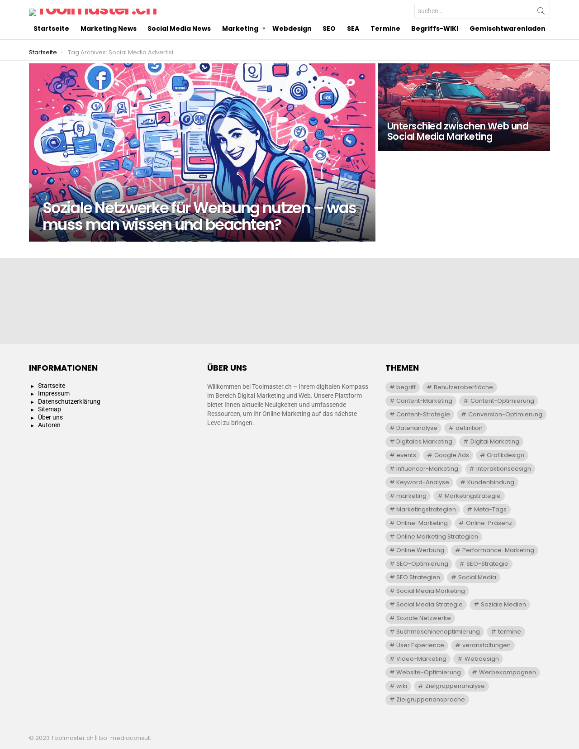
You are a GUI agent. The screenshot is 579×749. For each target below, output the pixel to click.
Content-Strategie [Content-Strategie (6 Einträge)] (423, 414)
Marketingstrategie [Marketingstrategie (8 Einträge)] (473, 495)
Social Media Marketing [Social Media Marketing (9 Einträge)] (430, 591)
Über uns (50, 417)
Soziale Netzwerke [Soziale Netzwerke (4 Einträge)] (423, 618)
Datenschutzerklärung (69, 401)
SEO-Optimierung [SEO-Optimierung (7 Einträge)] (422, 563)
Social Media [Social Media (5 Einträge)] (477, 577)
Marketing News (109, 46)
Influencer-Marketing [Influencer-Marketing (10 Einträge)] (427, 468)
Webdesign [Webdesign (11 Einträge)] (482, 658)
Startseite (51, 46)
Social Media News (179, 46)
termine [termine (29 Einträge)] (509, 631)
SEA (353, 46)
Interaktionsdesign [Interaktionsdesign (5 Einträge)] (503, 468)
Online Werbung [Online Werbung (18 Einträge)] (420, 550)
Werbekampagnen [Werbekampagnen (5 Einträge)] (507, 672)
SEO (329, 46)
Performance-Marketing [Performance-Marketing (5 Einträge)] (498, 550)
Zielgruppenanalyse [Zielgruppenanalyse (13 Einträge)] (455, 686)
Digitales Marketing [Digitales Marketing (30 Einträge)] (424, 441)
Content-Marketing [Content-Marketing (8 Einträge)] (424, 400)
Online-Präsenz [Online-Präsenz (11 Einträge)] (489, 523)
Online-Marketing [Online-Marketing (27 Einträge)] (422, 523)
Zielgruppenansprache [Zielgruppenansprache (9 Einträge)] (430, 699)
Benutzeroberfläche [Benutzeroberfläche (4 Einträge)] (463, 387)
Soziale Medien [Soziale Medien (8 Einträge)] (503, 604)
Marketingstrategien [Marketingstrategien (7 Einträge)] (426, 509)
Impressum (54, 393)
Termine (385, 46)
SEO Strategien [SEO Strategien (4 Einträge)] (418, 577)
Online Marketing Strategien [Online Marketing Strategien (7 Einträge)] (437, 536)
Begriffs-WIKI (434, 46)
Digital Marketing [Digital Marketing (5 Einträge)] (494, 441)
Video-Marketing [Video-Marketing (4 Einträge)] (421, 658)
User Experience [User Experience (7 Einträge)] (420, 645)
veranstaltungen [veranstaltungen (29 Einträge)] (486, 645)
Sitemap (49, 409)
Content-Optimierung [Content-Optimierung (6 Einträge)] (502, 400)
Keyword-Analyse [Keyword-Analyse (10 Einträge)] (422, 482)
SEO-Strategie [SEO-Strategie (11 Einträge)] (487, 563)
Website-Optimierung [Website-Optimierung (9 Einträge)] (428, 672)
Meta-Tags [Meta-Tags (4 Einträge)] (490, 509)
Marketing (240, 46)
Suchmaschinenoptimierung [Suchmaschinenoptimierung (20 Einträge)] (438, 631)
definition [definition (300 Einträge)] (469, 428)
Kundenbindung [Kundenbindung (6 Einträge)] (490, 482)
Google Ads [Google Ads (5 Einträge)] (451, 455)
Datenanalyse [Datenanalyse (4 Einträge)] (416, 428)
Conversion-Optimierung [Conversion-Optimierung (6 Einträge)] (505, 414)
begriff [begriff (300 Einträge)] (406, 387)
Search (541, 22)
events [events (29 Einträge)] (406, 455)
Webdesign (292, 46)
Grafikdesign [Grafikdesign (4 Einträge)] (505, 455)
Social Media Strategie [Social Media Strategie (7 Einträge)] (429, 604)
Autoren (49, 425)
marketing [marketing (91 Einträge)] (411, 495)
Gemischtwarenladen (508, 46)
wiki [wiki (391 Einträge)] (401, 686)
